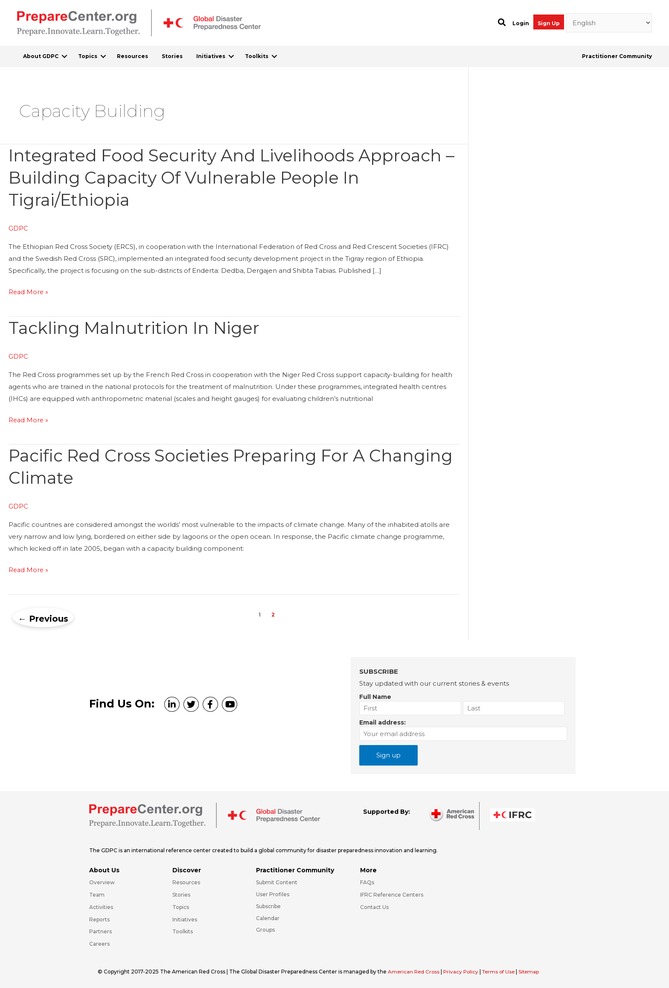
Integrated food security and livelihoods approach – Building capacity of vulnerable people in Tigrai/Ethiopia (229, 177)
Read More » (29, 292)
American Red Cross (415, 970)
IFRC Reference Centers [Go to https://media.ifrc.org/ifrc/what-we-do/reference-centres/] (391, 893)
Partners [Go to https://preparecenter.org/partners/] (100, 930)
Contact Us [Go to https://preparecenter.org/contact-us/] (374, 906)
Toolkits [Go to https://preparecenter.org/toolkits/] (182, 930)
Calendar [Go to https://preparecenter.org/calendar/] (267, 917)
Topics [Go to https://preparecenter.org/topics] (180, 906)
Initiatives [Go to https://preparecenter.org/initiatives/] (184, 918)
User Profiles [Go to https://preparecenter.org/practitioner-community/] (272, 893)
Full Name (375, 696)
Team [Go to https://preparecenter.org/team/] (97, 893)
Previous (43, 617)
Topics (87, 56)
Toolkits (256, 56)
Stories (172, 56)
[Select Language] (609, 23)
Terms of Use (502, 970)
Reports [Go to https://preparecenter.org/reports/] (99, 918)
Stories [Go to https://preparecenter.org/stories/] (181, 893)
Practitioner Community (617, 56)
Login (520, 23)
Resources (132, 56)
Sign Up (549, 23)
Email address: (382, 721)
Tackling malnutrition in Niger (137, 327)
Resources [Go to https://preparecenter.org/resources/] (186, 881)
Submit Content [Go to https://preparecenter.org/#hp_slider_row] (276, 881)
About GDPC (40, 56)
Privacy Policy (464, 970)
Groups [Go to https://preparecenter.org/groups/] (265, 929)
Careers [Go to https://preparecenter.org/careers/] (99, 943)
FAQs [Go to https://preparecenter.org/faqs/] (367, 881)
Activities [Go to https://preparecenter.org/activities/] (101, 906)
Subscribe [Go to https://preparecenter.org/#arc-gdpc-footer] (268, 905)
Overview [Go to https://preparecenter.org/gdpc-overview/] (102, 881)
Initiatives (210, 56)
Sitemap (534, 970)
